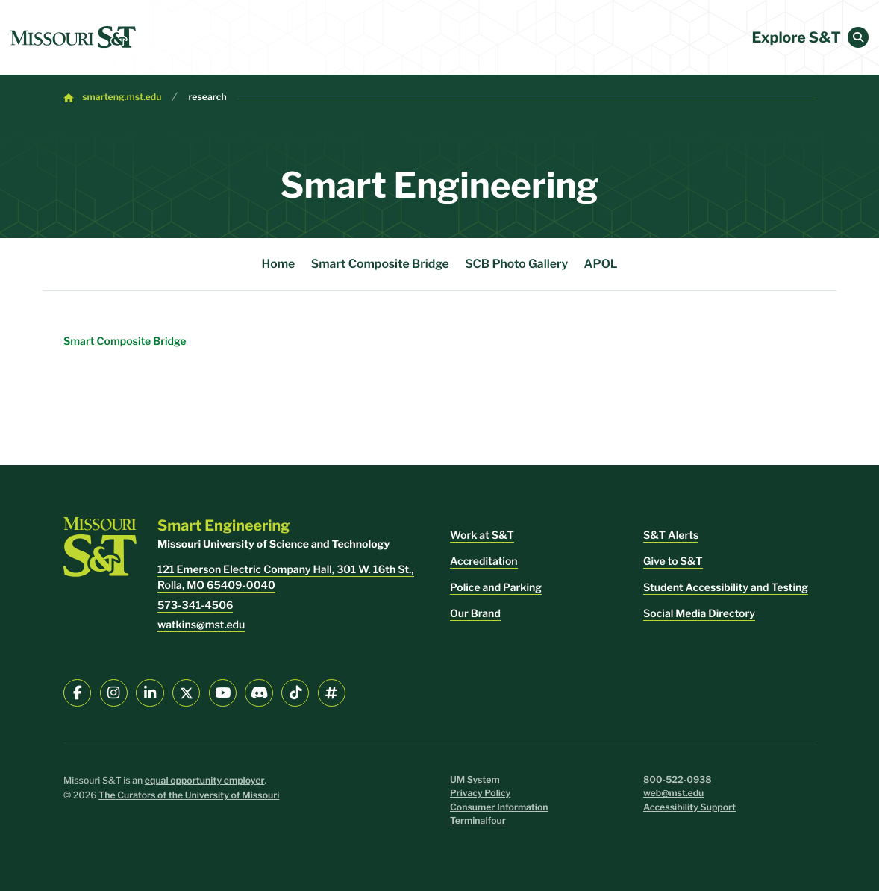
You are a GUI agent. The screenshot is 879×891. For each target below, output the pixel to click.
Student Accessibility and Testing (725, 587)
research (207, 97)
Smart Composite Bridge (380, 264)
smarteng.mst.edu (121, 97)
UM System (475, 780)
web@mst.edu (673, 793)
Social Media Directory (699, 613)
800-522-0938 (677, 780)
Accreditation (484, 561)
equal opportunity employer (205, 781)
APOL (601, 264)
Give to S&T (673, 561)
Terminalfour (478, 821)
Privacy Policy (480, 793)
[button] (858, 37)
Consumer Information (499, 807)
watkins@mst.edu (201, 625)
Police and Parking (496, 587)
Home (278, 264)
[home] (73, 37)
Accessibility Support (689, 807)
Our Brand (475, 613)
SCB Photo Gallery (516, 264)
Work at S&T (482, 535)
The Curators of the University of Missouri (188, 795)
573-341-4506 (195, 605)
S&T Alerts (670, 535)
